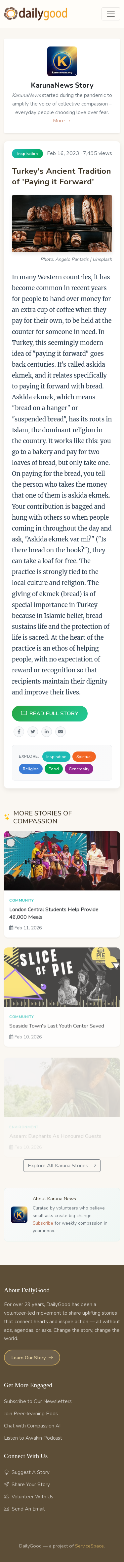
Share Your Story (27, 1484)
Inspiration (56, 756)
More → (62, 120)
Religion (31, 769)
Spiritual (84, 756)
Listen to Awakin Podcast (33, 1438)
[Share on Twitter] (32, 731)
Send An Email (24, 1509)
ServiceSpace (89, 1546)
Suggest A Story (27, 1472)
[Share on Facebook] (19, 731)
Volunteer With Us (28, 1496)
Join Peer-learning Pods (31, 1413)
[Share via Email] (60, 731)
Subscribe (43, 1223)
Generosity (79, 769)
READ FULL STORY (49, 713)
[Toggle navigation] (111, 13)
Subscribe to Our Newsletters (38, 1401)
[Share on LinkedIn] (46, 731)
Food (54, 769)
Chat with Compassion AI (32, 1426)
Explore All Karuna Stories (62, 1165)
